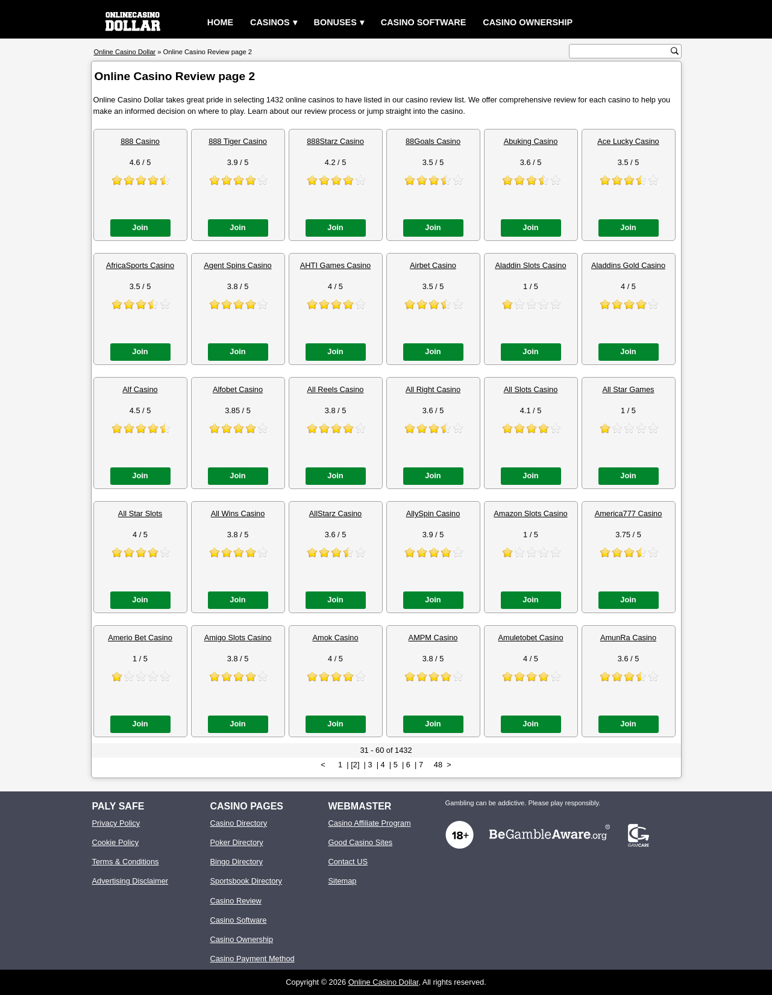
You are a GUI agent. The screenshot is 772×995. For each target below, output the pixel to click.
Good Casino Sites (360, 842)
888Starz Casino (335, 141)
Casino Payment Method (252, 958)
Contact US (348, 861)
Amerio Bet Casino (140, 637)
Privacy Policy (116, 823)
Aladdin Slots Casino (530, 265)
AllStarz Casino (335, 513)
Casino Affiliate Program (369, 823)
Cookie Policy (115, 842)
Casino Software (423, 22)
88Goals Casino (433, 141)
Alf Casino (139, 389)
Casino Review (236, 900)
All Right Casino (433, 389)
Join (140, 227)
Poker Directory (236, 842)
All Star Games (628, 389)
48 (438, 764)
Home (220, 22)
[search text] (621, 51)
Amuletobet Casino (530, 637)
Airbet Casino (433, 265)
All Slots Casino (531, 389)
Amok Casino (335, 637)
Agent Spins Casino (237, 265)
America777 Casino (628, 513)
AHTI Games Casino (335, 265)
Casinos (270, 22)
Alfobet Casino (238, 389)
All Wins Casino (238, 513)
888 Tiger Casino (238, 141)
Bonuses (335, 22)
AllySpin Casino (433, 513)
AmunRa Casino (628, 637)
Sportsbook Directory (246, 880)
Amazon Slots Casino (530, 513)
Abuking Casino (531, 141)
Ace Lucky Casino (628, 141)
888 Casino (140, 141)
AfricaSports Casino (140, 265)
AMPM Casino (433, 637)
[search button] (675, 51)
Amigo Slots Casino (238, 637)
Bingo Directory (236, 861)
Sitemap (342, 880)
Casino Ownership (528, 22)
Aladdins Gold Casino (628, 265)
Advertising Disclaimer (130, 880)
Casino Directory (239, 823)
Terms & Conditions (125, 861)
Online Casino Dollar (383, 982)
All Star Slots (140, 513)
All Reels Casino (335, 389)
